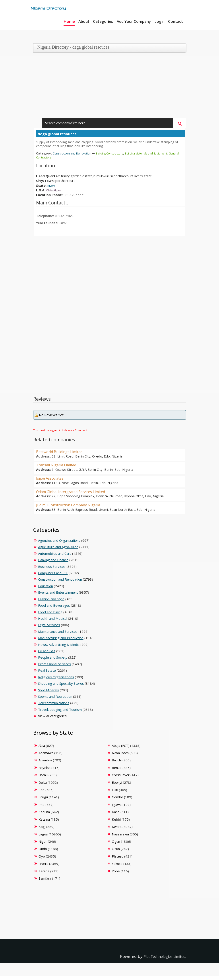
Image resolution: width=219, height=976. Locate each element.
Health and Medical (52, 618)
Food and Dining (50, 612)
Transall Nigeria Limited (59, 464)
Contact (175, 21)
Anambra (45, 760)
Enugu (43, 797)
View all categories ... (54, 716)
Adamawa (46, 753)
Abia (42, 745)
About (83, 21)
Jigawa (117, 804)
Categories (103, 21)
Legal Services (49, 625)
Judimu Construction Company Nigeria (73, 504)
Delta (43, 782)
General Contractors (50, 157)
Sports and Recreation (55, 696)
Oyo (42, 856)
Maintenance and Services (58, 631)
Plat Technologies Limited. (160, 956)
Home (69, 21)
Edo (42, 789)
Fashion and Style (51, 599)
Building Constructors (116, 153)
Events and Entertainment (58, 592)
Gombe (117, 797)
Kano (116, 812)
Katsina (44, 819)
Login (159, 21)
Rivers (52, 185)
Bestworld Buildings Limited (63, 451)
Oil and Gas (46, 651)
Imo (42, 804)
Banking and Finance (53, 560)
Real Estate (47, 670)
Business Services (52, 566)
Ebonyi (117, 782)
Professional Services (54, 664)
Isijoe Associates (51, 478)
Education (45, 586)
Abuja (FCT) (120, 745)
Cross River (121, 775)
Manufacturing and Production (60, 638)
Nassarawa (120, 834)
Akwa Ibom (120, 753)
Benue (117, 767)
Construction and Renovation (75, 153)
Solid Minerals (48, 690)
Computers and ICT (53, 573)
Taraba (44, 871)
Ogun (116, 841)
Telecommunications (53, 703)
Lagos (43, 834)
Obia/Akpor (54, 190)
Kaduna (44, 812)
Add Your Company (134, 21)
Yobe (116, 871)
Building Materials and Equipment (158, 153)
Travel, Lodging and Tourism (60, 709)
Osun (116, 848)
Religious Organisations (56, 677)
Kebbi (116, 819)
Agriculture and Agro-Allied (58, 547)
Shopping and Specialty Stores (61, 683)
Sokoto (117, 863)
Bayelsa (44, 767)
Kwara (117, 826)
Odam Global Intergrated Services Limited (76, 491)
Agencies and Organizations (59, 540)
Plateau (117, 856)
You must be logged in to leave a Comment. (60, 430)
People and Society (52, 657)
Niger (43, 841)
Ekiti (115, 789)
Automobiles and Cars (54, 553)
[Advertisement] (108, 87)
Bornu (43, 775)
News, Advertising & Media (58, 644)
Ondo (43, 848)
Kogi (42, 826)
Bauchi (117, 760)
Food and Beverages (54, 605)
